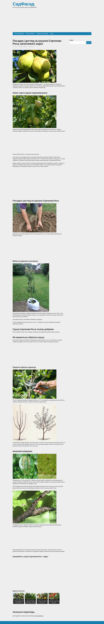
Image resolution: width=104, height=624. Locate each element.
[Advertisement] (52, 21)
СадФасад (23, 4)
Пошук (71, 40)
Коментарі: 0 (31, 46)
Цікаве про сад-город (23, 46)
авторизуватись (39, 616)
